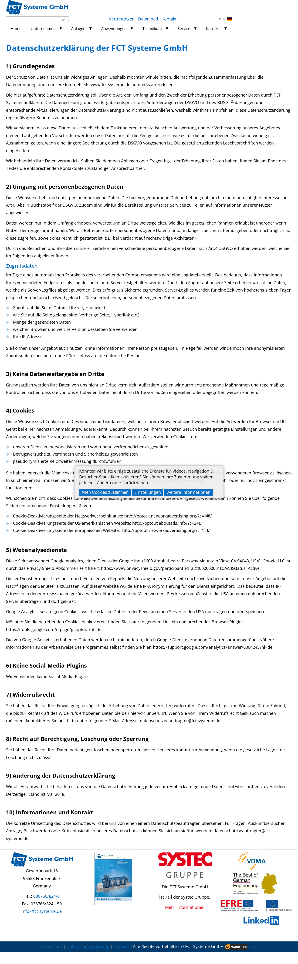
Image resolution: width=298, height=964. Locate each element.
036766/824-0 (46, 908)
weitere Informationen (188, 492)
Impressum (51, 958)
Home (16, 28)
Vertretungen (122, 19)
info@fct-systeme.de (42, 923)
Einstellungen (147, 492)
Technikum (152, 28)
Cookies (121, 958)
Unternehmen (43, 28)
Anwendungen (114, 28)
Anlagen (78, 28)
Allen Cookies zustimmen (105, 492)
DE (227, 19)
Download (148, 19)
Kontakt (169, 19)
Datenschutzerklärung (88, 958)
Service (184, 28)
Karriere (213, 28)
